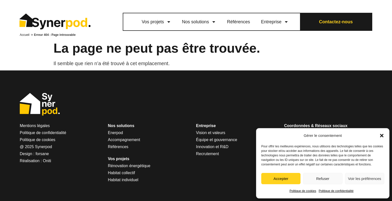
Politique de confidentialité (336, 191)
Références (238, 21)
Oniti (47, 161)
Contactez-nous (336, 21)
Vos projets (156, 22)
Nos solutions (199, 22)
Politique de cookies (303, 191)
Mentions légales (35, 126)
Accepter (281, 178)
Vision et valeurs (210, 133)
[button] (381, 135)
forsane (42, 154)
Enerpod (115, 133)
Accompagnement (124, 140)
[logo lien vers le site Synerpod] (54, 22)
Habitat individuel (123, 180)
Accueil (25, 35)
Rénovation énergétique (129, 166)
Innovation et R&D (212, 147)
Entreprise (274, 22)
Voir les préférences (364, 178)
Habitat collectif (121, 173)
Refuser (323, 178)
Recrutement (207, 154)
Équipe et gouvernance (216, 140)
